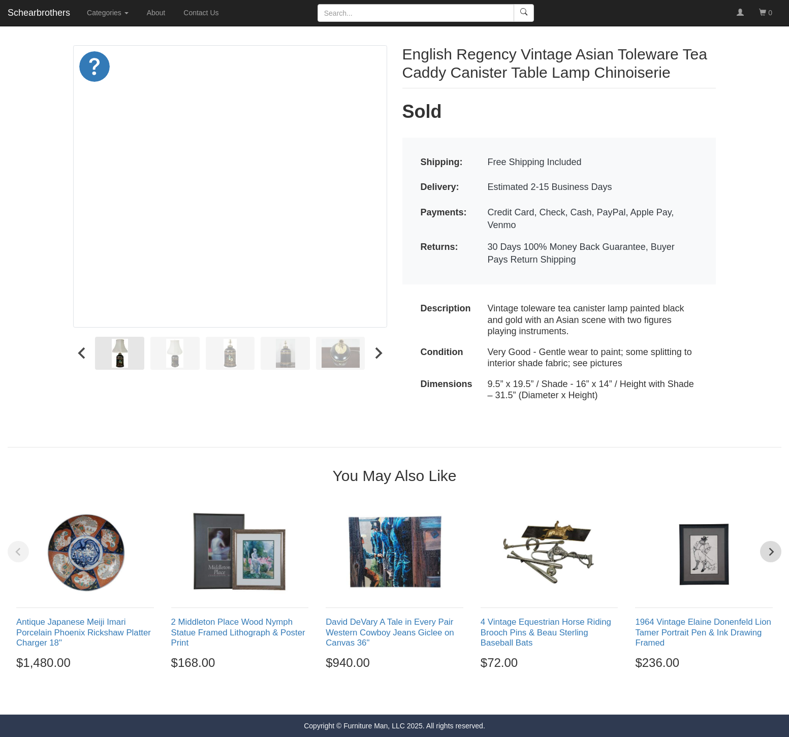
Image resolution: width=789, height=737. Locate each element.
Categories (108, 13)
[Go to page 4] (405, 696)
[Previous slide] (18, 551)
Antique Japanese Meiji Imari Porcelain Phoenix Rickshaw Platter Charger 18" (83, 632)
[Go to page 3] (394, 696)
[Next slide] (378, 353)
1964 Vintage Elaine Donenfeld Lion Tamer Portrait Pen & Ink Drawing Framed (703, 632)
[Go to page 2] (383, 696)
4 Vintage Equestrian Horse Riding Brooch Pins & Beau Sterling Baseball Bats (546, 632)
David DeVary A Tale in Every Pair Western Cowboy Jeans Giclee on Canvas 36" (390, 632)
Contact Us (200, 13)
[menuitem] (119, 353)
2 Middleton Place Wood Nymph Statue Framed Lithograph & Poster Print (238, 632)
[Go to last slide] (82, 353)
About (156, 13)
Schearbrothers (39, 13)
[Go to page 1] (372, 696)
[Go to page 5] (416, 696)
